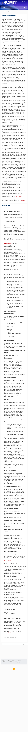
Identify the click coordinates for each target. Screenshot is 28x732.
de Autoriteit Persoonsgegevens (12, 632)
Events (19, 660)
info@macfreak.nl (8, 560)
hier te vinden (19, 196)
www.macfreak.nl (8, 243)
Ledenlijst (14, 660)
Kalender (4, 661)
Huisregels (10, 661)
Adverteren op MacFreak (16, 662)
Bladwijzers (8, 660)
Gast (24, 2)
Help (3, 660)
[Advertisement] (14, 652)
